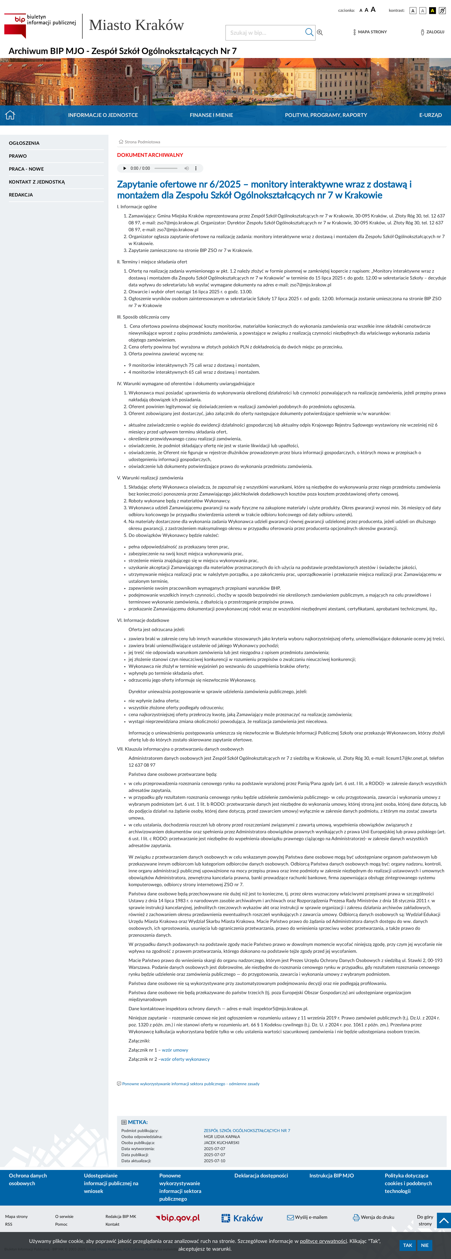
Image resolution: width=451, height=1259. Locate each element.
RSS (8, 1225)
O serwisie (64, 1217)
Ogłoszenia (24, 143)
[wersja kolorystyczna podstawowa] (413, 10)
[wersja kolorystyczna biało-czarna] (422, 10)
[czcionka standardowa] (361, 10)
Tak (407, 1245)
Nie (425, 1245)
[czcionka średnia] (366, 10)
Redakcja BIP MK (121, 1217)
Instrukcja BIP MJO (331, 1176)
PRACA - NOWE (26, 169)
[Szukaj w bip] (310, 33)
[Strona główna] (12, 115)
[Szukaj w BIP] (265, 33)
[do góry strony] (432, 1220)
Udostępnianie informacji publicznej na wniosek (111, 1183)
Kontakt (112, 1225)
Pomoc (61, 1225)
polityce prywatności (323, 1241)
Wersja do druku (373, 1217)
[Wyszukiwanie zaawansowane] (320, 33)
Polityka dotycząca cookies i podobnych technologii (408, 1183)
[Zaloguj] (432, 32)
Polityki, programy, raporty (326, 115)
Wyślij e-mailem (307, 1217)
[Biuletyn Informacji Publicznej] (183, 1221)
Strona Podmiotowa (142, 142)
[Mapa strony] (370, 32)
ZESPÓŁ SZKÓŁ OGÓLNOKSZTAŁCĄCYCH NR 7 (247, 1131)
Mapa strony (16, 1217)
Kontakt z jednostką (37, 182)
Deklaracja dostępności (261, 1176)
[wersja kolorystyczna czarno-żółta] (432, 10)
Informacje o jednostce (103, 115)
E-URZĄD (430, 115)
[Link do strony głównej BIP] (102, 26)
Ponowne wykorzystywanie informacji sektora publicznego (180, 1187)
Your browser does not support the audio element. (160, 168)
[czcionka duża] (379, 10)
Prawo (18, 156)
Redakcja (21, 195)
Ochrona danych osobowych (28, 1179)
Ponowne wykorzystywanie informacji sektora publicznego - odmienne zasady (190, 1084)
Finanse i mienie (211, 115)
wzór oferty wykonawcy (185, 1059)
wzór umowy (175, 1050)
